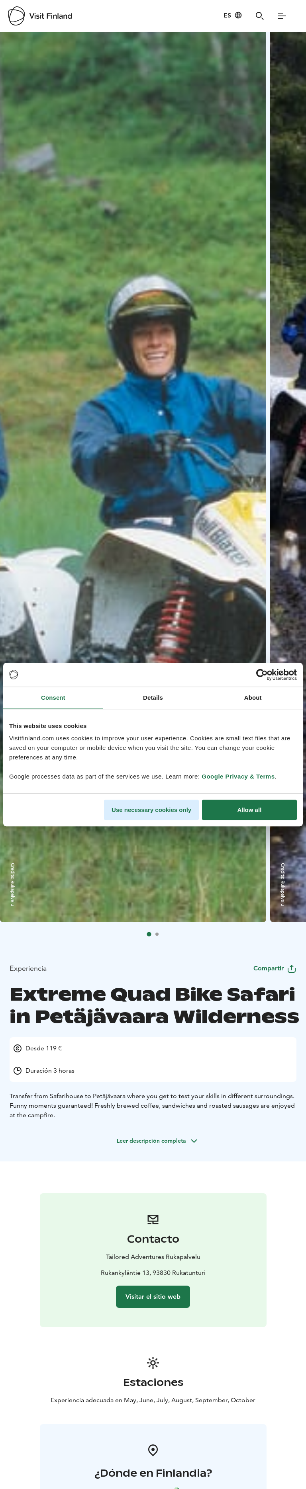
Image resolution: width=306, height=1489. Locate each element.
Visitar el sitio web (153, 1296)
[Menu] (282, 16)
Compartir (274, 969)
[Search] (260, 16)
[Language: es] (232, 15)
